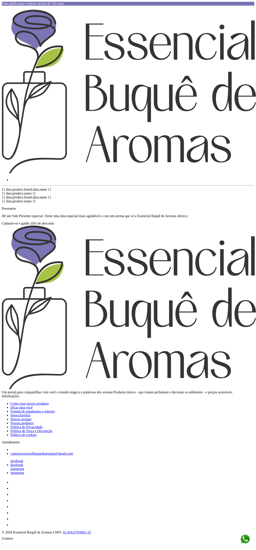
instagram (17, 469)
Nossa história (20, 415)
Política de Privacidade (26, 427)
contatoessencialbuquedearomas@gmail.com (41, 453)
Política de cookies (23, 435)
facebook (16, 461)
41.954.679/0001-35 (77, 532)
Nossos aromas (20, 419)
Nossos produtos (21, 423)
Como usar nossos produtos (29, 403)
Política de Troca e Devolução (31, 431)
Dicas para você (21, 407)
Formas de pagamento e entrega (32, 411)
